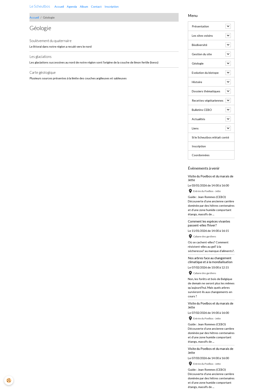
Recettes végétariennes (207, 100)
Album (84, 6)
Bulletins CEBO (202, 109)
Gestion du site (202, 54)
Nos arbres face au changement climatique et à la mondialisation (210, 260)
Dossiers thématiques (206, 91)
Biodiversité (199, 45)
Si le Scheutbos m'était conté (210, 137)
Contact (96, 6)
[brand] (39, 6)
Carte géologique (42, 72)
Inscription (112, 6)
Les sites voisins (202, 35)
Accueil (59, 6)
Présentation (200, 26)
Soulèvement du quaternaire (50, 41)
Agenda (72, 6)
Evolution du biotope (205, 72)
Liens (195, 128)
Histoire (197, 82)
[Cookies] (8, 380)
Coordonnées (201, 155)
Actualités (198, 119)
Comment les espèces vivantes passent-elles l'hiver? (209, 223)
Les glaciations (40, 56)
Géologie (198, 63)
